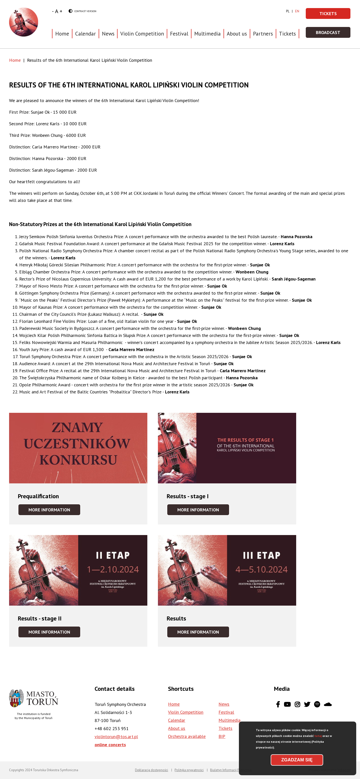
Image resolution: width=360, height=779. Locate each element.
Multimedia (207, 33)
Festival (226, 712)
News (108, 33)
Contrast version (82, 11)
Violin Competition (185, 712)
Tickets (287, 33)
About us (176, 728)
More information (55, 511)
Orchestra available (187, 736)
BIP (221, 736)
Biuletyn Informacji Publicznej (231, 770)
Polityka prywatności (189, 770)
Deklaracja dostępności (151, 770)
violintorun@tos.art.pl (116, 736)
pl (287, 11)
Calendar (85, 33)
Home (62, 33)
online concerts (110, 744)
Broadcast (333, 33)
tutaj (318, 736)
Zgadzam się (297, 759)
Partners (263, 33)
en (297, 11)
